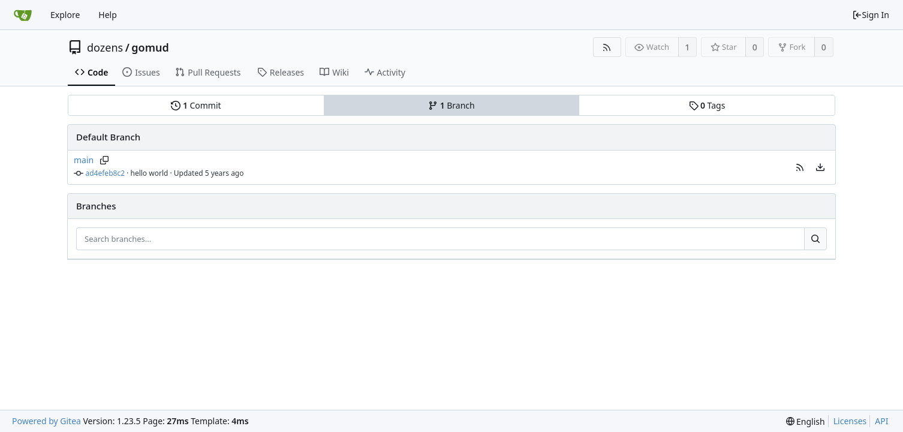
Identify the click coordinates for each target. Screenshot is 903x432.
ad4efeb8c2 (105, 173)
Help (107, 14)
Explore (65, 14)
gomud (149, 47)
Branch (451, 105)
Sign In (870, 14)
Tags (707, 105)
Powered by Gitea (46, 421)
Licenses (850, 421)
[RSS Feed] (607, 47)
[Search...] (815, 238)
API (881, 421)
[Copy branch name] (104, 160)
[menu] (820, 167)
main (84, 160)
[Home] (23, 15)
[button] (800, 167)
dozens (105, 47)
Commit (196, 105)
